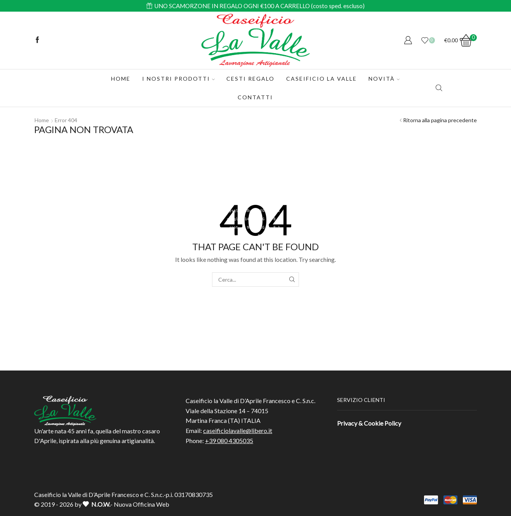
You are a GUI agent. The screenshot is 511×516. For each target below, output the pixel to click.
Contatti (255, 97)
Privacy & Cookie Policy (369, 423)
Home (120, 78)
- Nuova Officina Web (126, 504)
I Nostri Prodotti (178, 78)
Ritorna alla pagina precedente (440, 120)
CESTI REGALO (250, 78)
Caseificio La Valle (321, 78)
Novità (384, 78)
